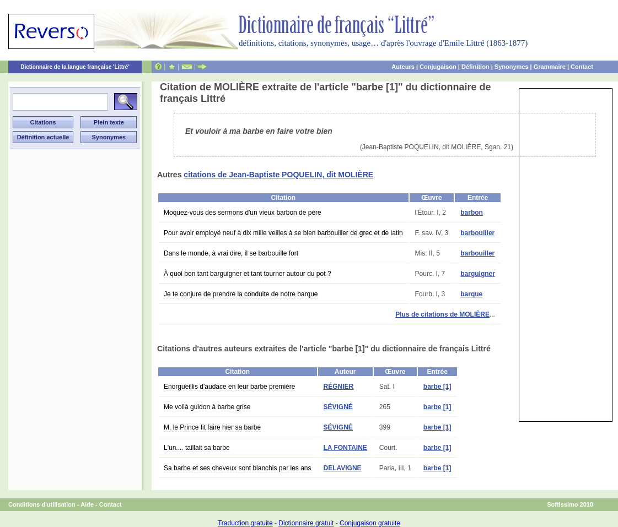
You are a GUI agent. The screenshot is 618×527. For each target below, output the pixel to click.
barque (471, 294)
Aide (87, 504)
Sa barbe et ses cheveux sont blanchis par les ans (237, 468)
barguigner (477, 274)
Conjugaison (438, 66)
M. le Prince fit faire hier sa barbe (212, 427)
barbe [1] (437, 386)
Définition (475, 66)
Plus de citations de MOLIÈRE (442, 314)
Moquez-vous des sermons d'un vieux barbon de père (242, 212)
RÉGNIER (339, 386)
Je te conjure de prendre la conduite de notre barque (241, 294)
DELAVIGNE (343, 468)
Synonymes (512, 66)
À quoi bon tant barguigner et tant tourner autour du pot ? (247, 274)
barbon (471, 212)
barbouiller (477, 233)
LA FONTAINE (345, 448)
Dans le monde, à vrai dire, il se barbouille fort (231, 253)
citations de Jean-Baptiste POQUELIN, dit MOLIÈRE (278, 174)
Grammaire (550, 66)
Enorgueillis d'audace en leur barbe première (229, 386)
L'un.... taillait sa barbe (197, 448)
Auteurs (403, 66)
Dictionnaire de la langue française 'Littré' (75, 67)
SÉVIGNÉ (338, 407)
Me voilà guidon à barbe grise (207, 407)
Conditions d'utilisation (42, 504)
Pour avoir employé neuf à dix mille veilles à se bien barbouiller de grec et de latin (283, 233)
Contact (582, 66)
